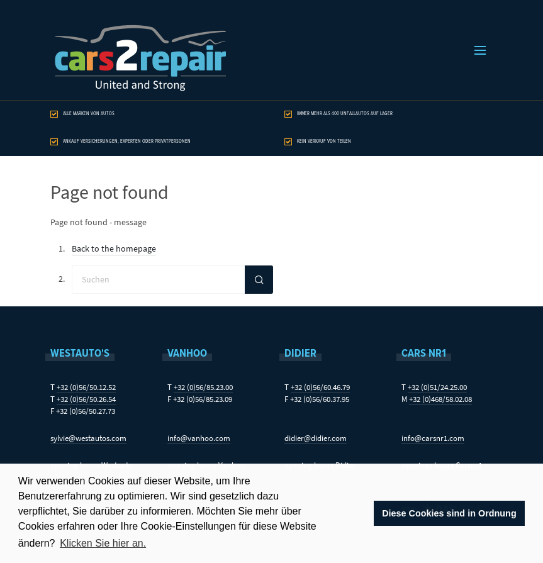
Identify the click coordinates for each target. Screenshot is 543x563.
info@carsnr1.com (432, 438)
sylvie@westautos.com (88, 438)
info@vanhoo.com (198, 438)
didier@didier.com (315, 438)
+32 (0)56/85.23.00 (203, 387)
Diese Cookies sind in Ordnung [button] (449, 513)
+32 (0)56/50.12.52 (86, 387)
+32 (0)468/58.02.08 (440, 399)
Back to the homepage (114, 249)
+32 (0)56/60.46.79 (320, 387)
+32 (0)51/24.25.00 (437, 387)
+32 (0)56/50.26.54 (86, 399)
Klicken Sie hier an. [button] (103, 543)
